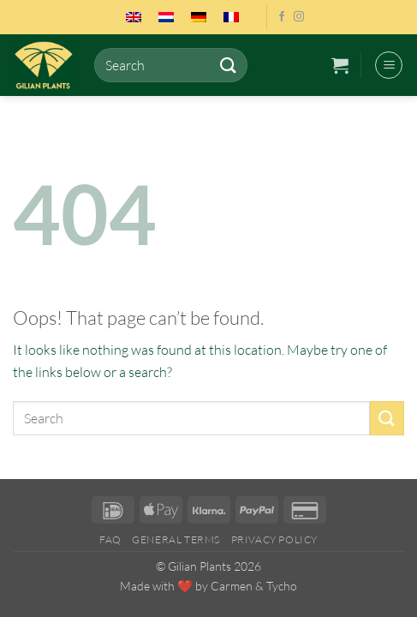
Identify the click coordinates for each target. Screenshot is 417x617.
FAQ (110, 539)
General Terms (176, 539)
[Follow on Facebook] (282, 17)
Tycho (281, 585)
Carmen (232, 585)
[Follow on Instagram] (299, 17)
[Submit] (228, 64)
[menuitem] (133, 17)
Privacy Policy (275, 539)
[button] (339, 65)
